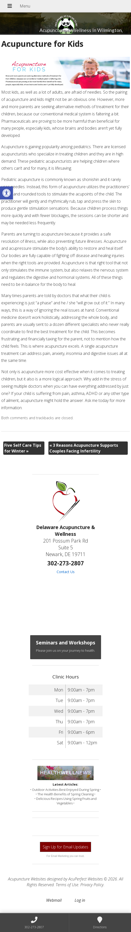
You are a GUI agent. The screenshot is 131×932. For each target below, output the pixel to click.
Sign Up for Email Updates (65, 847)
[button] (6, 192)
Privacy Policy (92, 884)
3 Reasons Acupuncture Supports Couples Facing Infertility (83, 447)
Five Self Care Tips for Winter (22, 447)
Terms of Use (67, 884)
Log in (80, 900)
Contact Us (66, 571)
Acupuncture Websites (27, 879)
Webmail (54, 900)
